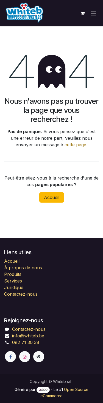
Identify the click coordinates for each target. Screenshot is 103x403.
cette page (75, 144)
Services (13, 281)
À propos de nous (23, 267)
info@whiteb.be (28, 335)
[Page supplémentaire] (38, 356)
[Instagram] (24, 356)
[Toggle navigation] (93, 13)
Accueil (51, 197)
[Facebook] (10, 356)
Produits (12, 274)
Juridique (13, 287)
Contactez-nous (21, 294)
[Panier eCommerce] (82, 13)
